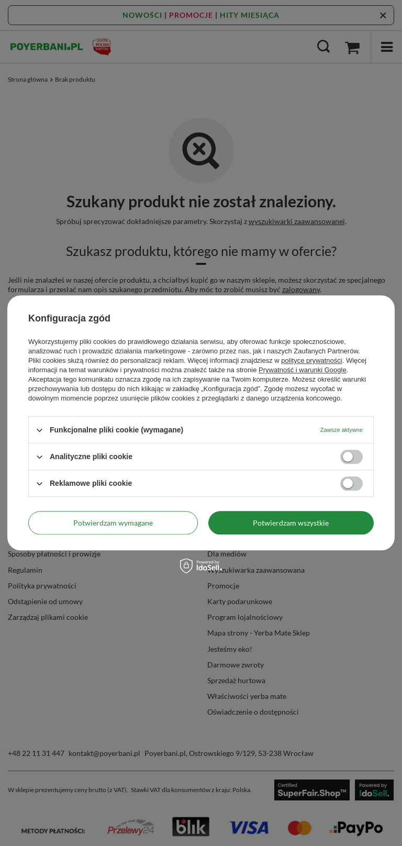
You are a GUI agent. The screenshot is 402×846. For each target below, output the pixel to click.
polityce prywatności (311, 360)
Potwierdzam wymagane (113, 522)
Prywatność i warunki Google (303, 370)
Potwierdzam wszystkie (291, 522)
